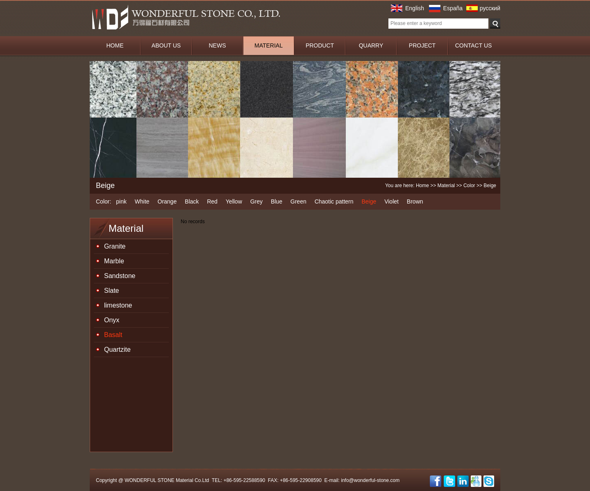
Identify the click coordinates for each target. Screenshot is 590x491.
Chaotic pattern (334, 201)
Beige (368, 201)
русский (490, 8)
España (453, 8)
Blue (276, 201)
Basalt (113, 334)
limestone (118, 305)
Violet (391, 201)
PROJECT (422, 45)
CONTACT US (473, 45)
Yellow (234, 201)
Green (298, 201)
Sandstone (120, 275)
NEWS (217, 45)
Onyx (111, 320)
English (414, 8)
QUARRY (371, 45)
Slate (111, 290)
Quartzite (117, 349)
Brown (415, 201)
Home (422, 185)
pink (121, 201)
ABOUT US (166, 45)
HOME (115, 45)
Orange (167, 201)
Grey (256, 201)
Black (192, 201)
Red (212, 201)
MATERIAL (268, 45)
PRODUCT (320, 45)
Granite (114, 246)
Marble (114, 261)
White (142, 201)
